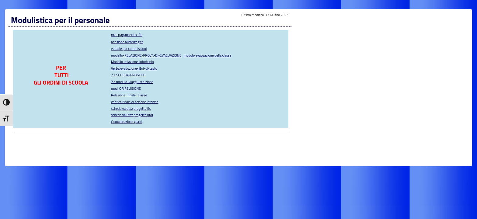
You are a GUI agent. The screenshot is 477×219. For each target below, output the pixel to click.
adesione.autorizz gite (127, 41)
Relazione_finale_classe (129, 95)
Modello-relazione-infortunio (132, 61)
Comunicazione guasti (126, 121)
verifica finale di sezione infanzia (134, 101)
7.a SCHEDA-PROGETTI (128, 75)
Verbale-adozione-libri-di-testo (134, 68)
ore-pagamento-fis (126, 35)
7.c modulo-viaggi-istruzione (132, 81)
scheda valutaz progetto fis (131, 108)
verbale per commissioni (129, 48)
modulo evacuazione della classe (208, 55)
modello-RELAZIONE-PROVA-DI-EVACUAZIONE (146, 55)
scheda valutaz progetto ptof (132, 114)
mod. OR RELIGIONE (126, 88)
